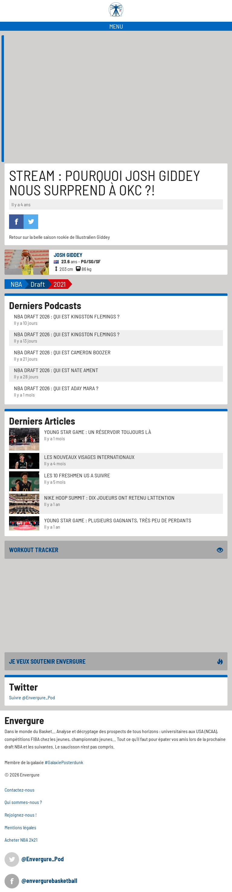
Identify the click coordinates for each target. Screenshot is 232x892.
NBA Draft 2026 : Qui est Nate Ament (56, 370)
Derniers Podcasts (45, 305)
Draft (38, 284)
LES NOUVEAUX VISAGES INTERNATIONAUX (89, 457)
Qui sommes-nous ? (23, 802)
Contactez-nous (19, 789)
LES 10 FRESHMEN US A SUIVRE (77, 475)
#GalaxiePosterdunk (64, 762)
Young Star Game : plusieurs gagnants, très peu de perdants (117, 520)
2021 (59, 284)
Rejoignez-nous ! (21, 815)
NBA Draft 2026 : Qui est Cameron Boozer (62, 352)
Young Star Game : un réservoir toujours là (97, 432)
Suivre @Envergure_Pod (32, 697)
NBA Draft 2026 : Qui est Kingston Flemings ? (66, 316)
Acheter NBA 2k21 (21, 840)
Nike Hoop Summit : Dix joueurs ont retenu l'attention (109, 497)
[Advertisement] (116, 605)
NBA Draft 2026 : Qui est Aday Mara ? (56, 388)
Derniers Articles (42, 420)
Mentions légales (20, 827)
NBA (16, 284)
